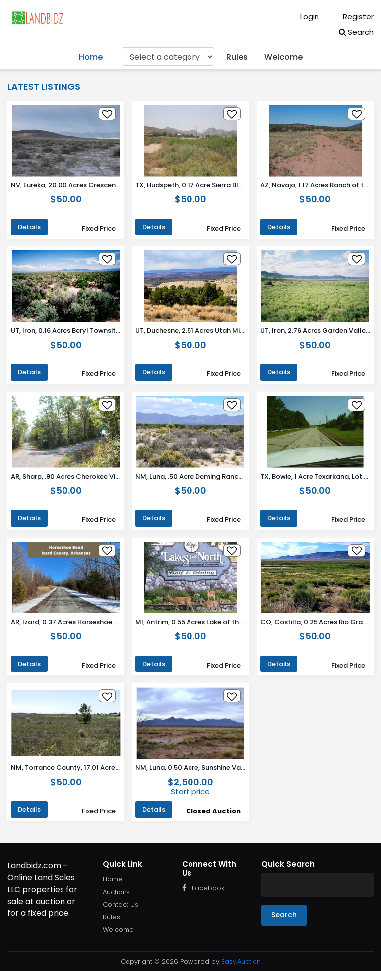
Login (302, 16)
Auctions (116, 892)
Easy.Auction (241, 961)
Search (356, 32)
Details (29, 227)
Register (351, 16)
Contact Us (120, 904)
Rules (237, 56)
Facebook (203, 888)
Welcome (283, 56)
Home (91, 56)
